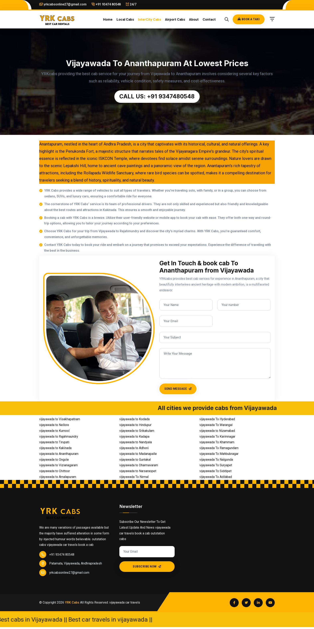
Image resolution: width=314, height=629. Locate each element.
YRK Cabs (72, 602)
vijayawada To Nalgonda (216, 459)
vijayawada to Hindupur (135, 425)
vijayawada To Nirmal (134, 477)
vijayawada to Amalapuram (57, 477)
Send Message (177, 388)
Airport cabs (175, 19)
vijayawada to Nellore (54, 425)
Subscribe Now (147, 566)
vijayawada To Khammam (216, 442)
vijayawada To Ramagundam (219, 448)
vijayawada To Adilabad (215, 477)
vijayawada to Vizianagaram (58, 465)
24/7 (131, 4)
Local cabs (125, 19)
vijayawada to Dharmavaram (138, 465)
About (194, 19)
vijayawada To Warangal (215, 425)
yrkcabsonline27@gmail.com (63, 4)
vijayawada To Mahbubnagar (219, 454)
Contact (209, 19)
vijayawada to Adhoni (134, 448)
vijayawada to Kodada (134, 419)
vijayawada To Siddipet (215, 471)
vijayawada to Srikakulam (136, 431)
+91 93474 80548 (106, 4)
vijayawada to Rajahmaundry (58, 436)
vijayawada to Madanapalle (138, 454)
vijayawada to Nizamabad (217, 431)
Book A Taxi (249, 19)
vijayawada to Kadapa (134, 436)
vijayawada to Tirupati (54, 442)
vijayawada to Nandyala (135, 442)
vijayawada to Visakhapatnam (59, 419)
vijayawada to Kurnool (54, 431)
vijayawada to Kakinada (55, 448)
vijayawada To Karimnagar (217, 436)
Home (108, 19)
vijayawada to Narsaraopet (137, 471)
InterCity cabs (149, 19)
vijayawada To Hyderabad (217, 419)
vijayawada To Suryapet (215, 465)
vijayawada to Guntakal (135, 459)
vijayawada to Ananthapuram (58, 454)
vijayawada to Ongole (54, 459)
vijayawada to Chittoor (54, 471)
